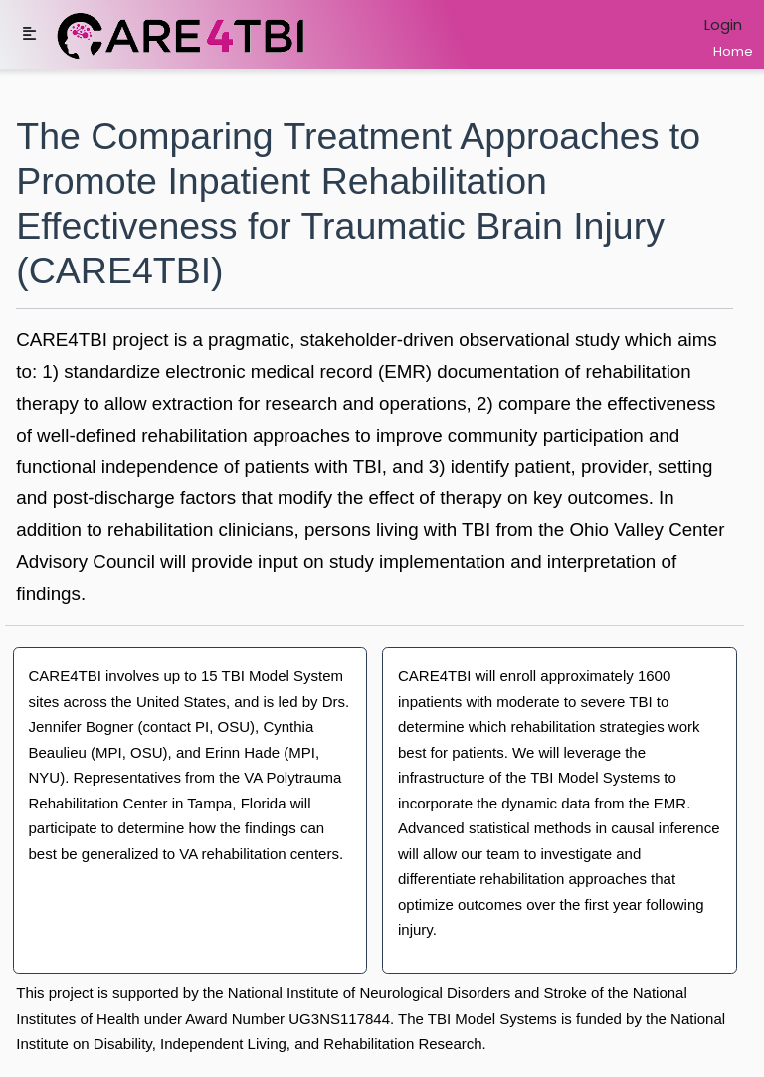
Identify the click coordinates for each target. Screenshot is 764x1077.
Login (723, 24)
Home (733, 51)
